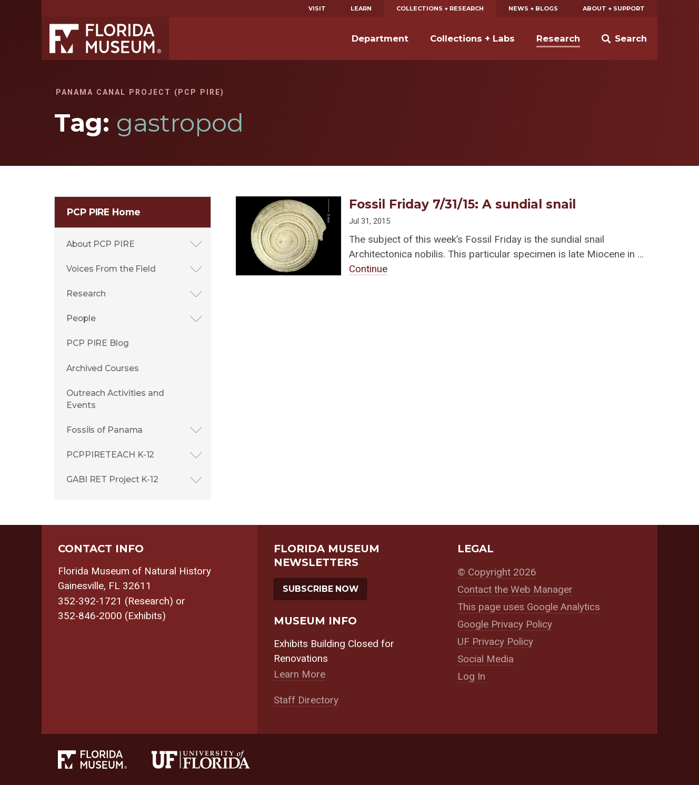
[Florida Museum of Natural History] (105, 759)
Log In (471, 676)
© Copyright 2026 (496, 572)
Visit (317, 8)
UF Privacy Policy (495, 642)
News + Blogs (533, 8)
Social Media (485, 659)
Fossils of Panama (104, 430)
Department (380, 38)
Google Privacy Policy (504, 624)
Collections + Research (440, 8)
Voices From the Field (111, 269)
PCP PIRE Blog (97, 343)
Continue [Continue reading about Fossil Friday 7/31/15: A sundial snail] (368, 269)
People (80, 318)
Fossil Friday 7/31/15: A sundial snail (462, 204)
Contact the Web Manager (515, 589)
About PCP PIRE (100, 244)
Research (558, 38)
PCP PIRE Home (104, 211)
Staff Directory (306, 700)
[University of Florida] (213, 759)
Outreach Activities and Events (115, 399)
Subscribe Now (320, 589)
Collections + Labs (472, 38)
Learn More (299, 674)
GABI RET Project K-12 (112, 479)
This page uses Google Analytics (528, 607)
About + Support (614, 8)
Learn (361, 8)
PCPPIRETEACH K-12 (110, 455)
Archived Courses (102, 368)
